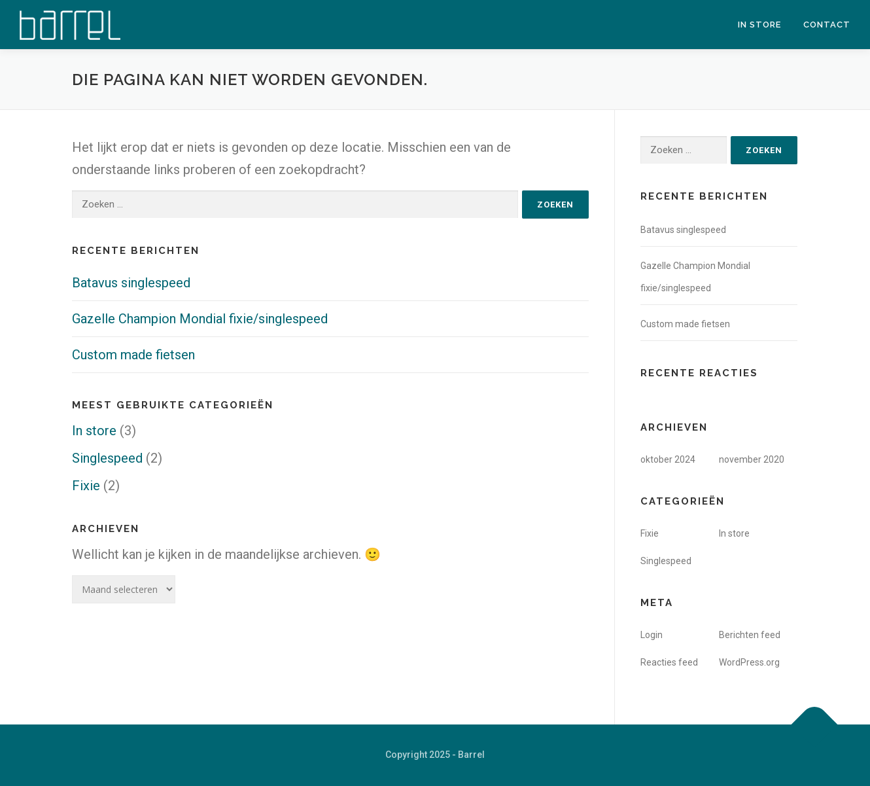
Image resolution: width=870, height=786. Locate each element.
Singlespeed (107, 458)
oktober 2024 (667, 459)
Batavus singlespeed (131, 283)
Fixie (86, 485)
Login (651, 635)
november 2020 (751, 459)
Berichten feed (749, 635)
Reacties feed (669, 662)
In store (759, 24)
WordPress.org (749, 662)
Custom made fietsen (133, 355)
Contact (826, 24)
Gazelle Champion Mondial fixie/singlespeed (200, 319)
